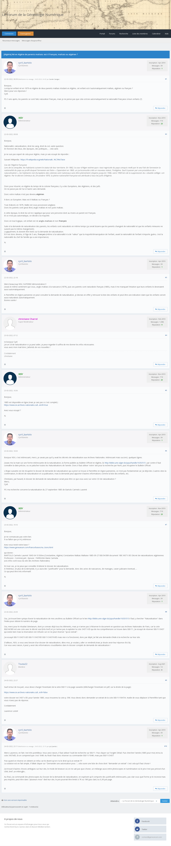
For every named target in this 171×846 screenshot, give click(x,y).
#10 (165, 746)
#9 (166, 680)
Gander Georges (54, 79)
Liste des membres (140, 33)
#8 (166, 612)
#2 (166, 134)
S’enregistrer (25, 33)
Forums (112, 33)
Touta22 (22, 663)
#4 (166, 335)
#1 (166, 79)
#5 (166, 390)
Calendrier (156, 33)
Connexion (9, 33)
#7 (166, 525)
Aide (166, 33)
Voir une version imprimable (15, 800)
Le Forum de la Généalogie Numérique (32, 14)
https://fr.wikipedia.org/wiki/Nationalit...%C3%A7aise (43, 159)
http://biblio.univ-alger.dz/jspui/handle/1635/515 (125, 463)
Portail (102, 33)
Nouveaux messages (11, 40)
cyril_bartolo (25, 62)
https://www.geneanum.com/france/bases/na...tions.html (28, 547)
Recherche (123, 33)
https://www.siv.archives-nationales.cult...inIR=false (26, 692)
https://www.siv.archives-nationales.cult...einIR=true (26, 405)
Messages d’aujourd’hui (31, 40)
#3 (166, 277)
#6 (166, 451)
